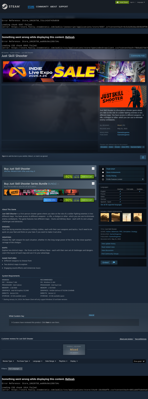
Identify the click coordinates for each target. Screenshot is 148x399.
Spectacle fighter (136, 150)
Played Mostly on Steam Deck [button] (76, 375)
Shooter (117, 150)
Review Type (7, 367)
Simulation (104, 150)
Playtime (62, 367)
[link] (72, 180)
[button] (87, 180)
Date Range (49, 367)
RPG (120, 234)
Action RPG (125, 150)
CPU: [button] (110, 375)
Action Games (15, 56)
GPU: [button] (118, 375)
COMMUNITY (42, 6)
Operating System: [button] (97, 375)
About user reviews (126, 342)
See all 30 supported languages (111, 208)
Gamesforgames (123, 135)
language (140, 2)
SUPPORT (63, 6)
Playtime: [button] (58, 375)
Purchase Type (22, 367)
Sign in (4, 159)
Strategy (134, 234)
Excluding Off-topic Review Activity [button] (39, 375)
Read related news (108, 250)
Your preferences (141, 342)
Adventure (115, 234)
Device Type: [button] (129, 375)
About (53, 6)
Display (73, 367)
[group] (74, 375)
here (47, 325)
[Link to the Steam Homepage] (13, 8)
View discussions (107, 253)
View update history (109, 247)
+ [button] (143, 150)
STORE (31, 6)
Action (111, 150)
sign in (132, 2)
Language (36, 367)
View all (91, 318)
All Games (5, 56)
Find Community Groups (110, 257)
